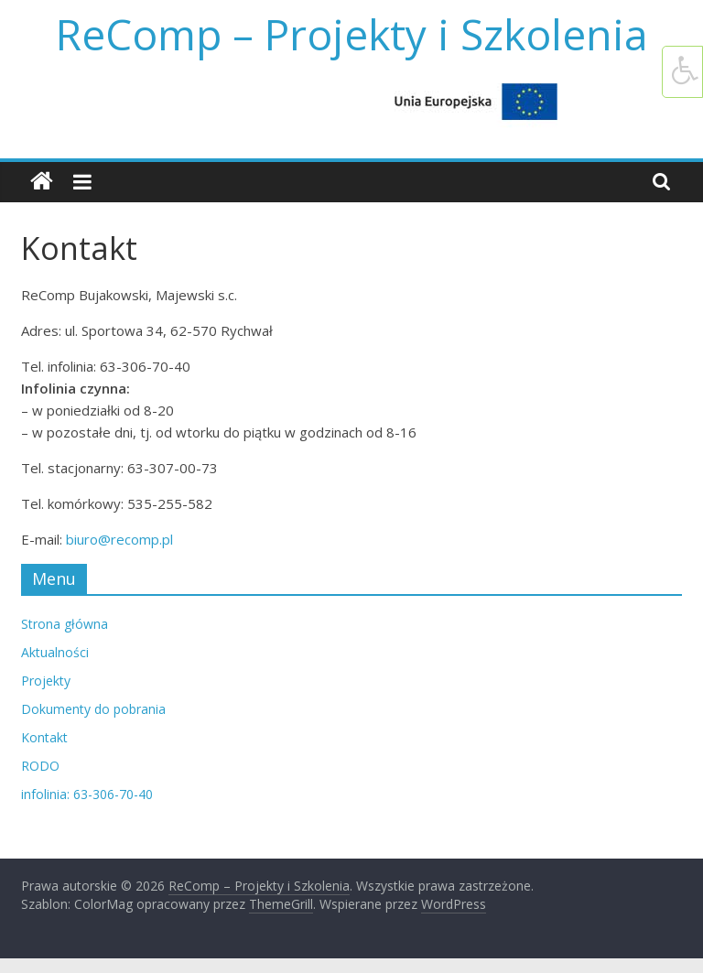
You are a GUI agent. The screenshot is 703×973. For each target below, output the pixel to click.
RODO (40, 765)
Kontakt (44, 737)
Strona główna (64, 623)
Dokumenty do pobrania (93, 709)
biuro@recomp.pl (119, 539)
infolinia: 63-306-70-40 (87, 794)
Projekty (45, 680)
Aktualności (55, 652)
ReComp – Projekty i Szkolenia (352, 33)
